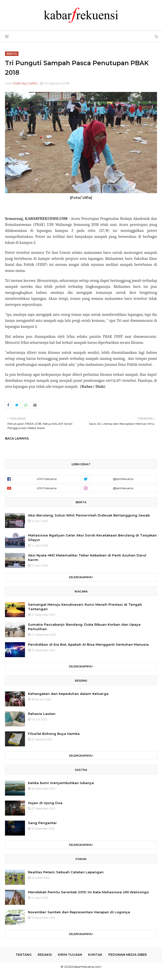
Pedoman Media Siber (127, 955)
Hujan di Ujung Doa (45, 803)
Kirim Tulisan (70, 955)
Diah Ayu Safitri (25, 83)
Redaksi (45, 955)
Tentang (23, 955)
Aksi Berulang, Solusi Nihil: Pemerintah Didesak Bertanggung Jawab (89, 515)
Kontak (95, 955)
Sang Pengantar (42, 823)
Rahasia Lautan (41, 714)
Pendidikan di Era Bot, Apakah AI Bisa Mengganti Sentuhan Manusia (88, 644)
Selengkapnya (80, 577)
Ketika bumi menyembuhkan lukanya (61, 783)
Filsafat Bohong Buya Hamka (54, 734)
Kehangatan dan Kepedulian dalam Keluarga (68, 694)
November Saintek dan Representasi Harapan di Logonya (79, 912)
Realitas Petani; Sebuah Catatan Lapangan (66, 872)
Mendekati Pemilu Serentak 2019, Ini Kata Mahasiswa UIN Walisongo (88, 892)
